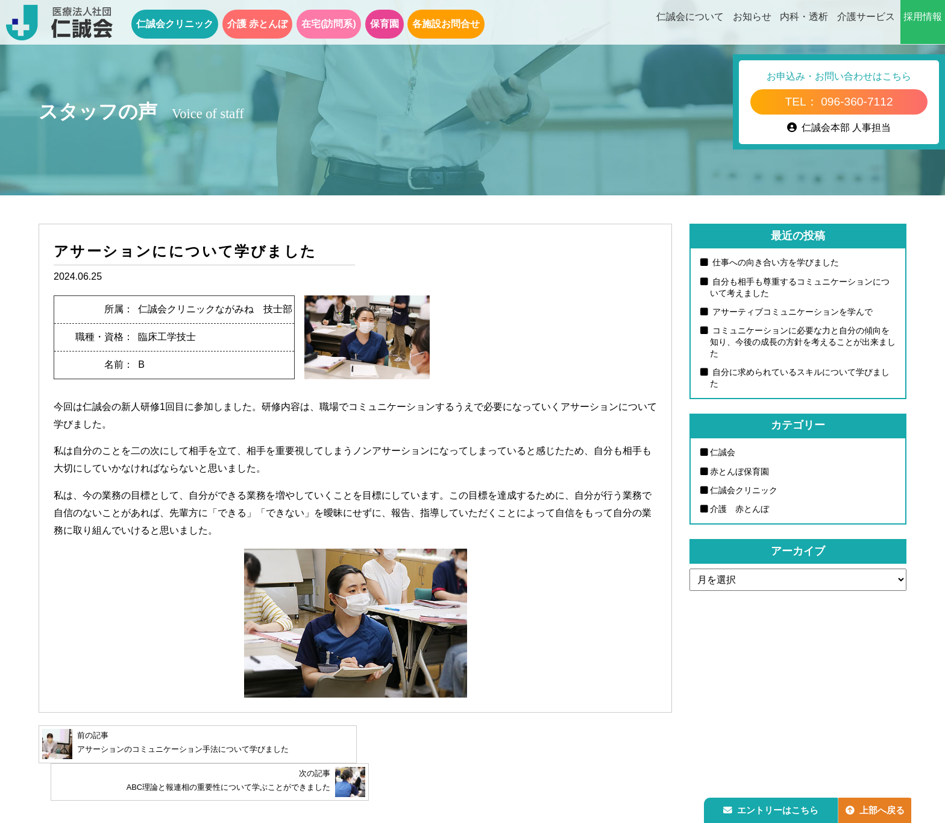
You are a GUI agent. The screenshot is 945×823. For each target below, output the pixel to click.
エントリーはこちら (772, 809)
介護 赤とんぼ (257, 24)
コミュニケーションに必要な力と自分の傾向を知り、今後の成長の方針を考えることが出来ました (803, 342)
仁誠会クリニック (174, 24)
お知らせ (752, 22)
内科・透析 (804, 22)
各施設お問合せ (446, 24)
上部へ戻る (878, 809)
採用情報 (922, 22)
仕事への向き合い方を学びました (774, 262)
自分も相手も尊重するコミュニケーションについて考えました (800, 287)
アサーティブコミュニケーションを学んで (791, 312)
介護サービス (866, 22)
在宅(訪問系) (328, 24)
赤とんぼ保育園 (739, 471)
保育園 (384, 24)
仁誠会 (722, 453)
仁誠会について (690, 22)
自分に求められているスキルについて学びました (800, 378)
